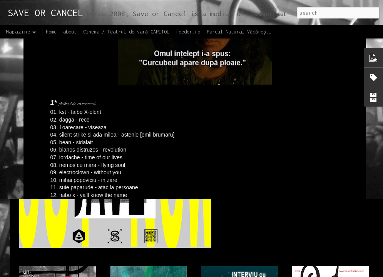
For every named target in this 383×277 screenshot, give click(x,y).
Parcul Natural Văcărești (239, 32)
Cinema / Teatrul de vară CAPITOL (126, 32)
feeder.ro (188, 32)
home (51, 32)
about (70, 32)
